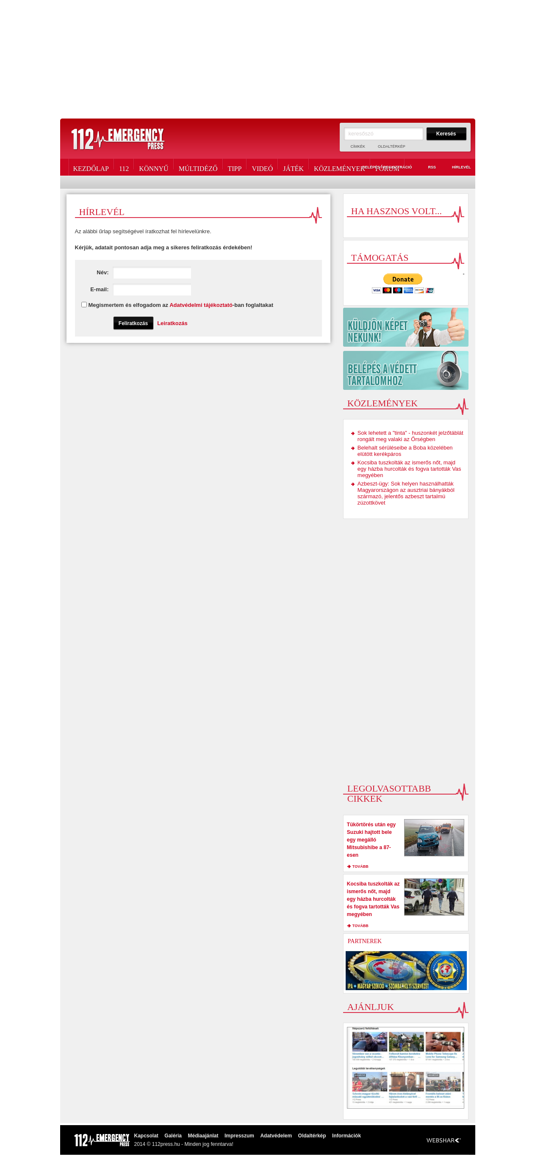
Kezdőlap (91, 167)
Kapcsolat (146, 1136)
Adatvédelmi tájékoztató (201, 305)
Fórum (387, 167)
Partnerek (365, 941)
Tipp (235, 167)
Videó (262, 167)
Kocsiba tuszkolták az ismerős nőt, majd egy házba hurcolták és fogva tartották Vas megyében (409, 468)
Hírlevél (456, 167)
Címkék (358, 146)
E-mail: (140, 289)
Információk (346, 1136)
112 (124, 167)
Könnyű (153, 167)
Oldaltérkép (391, 146)
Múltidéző (198, 167)
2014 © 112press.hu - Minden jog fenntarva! (183, 1144)
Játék (293, 167)
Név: (144, 272)
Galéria (173, 1136)
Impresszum (239, 1136)
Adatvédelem (276, 1136)
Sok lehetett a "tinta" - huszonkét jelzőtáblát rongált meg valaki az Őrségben (410, 436)
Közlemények (339, 167)
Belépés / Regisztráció (382, 167)
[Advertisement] (268, 59)
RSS (427, 167)
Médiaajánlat (203, 1136)
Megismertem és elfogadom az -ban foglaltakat (181, 305)
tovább (360, 866)
